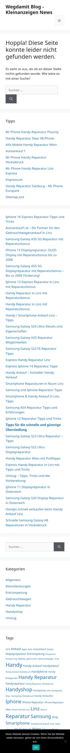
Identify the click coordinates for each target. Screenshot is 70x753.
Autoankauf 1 (16, 151)
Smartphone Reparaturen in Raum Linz (34, 383)
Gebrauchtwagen (18, 599)
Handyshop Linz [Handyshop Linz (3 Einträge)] (42, 690)
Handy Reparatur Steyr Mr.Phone (30, 138)
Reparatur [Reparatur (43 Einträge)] (18, 716)
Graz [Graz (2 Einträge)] (57, 658)
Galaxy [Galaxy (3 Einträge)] (21, 658)
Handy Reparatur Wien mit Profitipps (33, 458)
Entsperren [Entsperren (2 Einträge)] (50, 654)
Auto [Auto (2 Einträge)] (30, 649)
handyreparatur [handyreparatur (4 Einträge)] (15, 683)
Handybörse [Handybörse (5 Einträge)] (39, 671)
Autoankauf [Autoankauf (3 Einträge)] (39, 649)
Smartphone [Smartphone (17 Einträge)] (18, 723)
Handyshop (14, 611)
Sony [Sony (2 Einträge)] (52, 724)
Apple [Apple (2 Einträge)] (24, 649)
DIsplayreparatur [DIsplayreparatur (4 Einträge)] (16, 654)
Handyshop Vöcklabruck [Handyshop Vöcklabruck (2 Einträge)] (22, 696)
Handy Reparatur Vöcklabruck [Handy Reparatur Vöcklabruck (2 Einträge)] (39, 684)
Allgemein (13, 580)
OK (36, 747)
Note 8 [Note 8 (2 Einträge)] (44, 709)
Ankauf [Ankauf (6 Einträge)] (16, 649)
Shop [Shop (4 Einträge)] (55, 717)
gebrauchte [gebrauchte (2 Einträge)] (31, 658)
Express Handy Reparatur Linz (28, 360)
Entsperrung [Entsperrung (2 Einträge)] (11, 658)
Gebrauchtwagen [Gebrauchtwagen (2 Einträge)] (46, 658)
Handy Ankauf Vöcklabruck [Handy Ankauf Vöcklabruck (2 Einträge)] (18, 672)
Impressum (14, 179)
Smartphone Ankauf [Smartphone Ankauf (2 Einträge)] (39, 724)
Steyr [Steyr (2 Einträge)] (57, 724)
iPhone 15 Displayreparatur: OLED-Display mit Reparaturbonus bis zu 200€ (31, 255)
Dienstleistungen (18, 586)
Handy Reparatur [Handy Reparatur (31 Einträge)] (37, 677)
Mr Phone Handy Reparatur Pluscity (32, 132)
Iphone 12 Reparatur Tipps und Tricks (33, 418)
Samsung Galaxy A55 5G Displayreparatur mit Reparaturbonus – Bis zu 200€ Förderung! (35, 271)
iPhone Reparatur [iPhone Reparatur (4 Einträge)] (32, 702)
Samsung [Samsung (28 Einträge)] (41, 716)
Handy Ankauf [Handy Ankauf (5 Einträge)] (32, 666)
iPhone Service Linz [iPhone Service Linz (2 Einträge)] (21, 709)
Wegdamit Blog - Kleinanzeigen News (29, 9)
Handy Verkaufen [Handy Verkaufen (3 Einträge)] (44, 695)
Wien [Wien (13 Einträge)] (36, 729)
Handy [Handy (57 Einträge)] (14, 665)
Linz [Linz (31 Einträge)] (35, 708)
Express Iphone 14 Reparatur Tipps (32, 366)
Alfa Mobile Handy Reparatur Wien (31, 144)
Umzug (11, 618)
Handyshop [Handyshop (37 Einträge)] (19, 689)
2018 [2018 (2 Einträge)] (8, 649)
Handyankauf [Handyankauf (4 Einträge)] (51, 666)
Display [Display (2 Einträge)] (50, 649)
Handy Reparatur (18, 605)
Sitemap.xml (15, 197)
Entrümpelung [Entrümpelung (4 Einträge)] (36, 654)
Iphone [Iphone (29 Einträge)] (13, 701)
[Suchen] (11, 98)
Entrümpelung (16, 592)
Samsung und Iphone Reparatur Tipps (34, 390)
